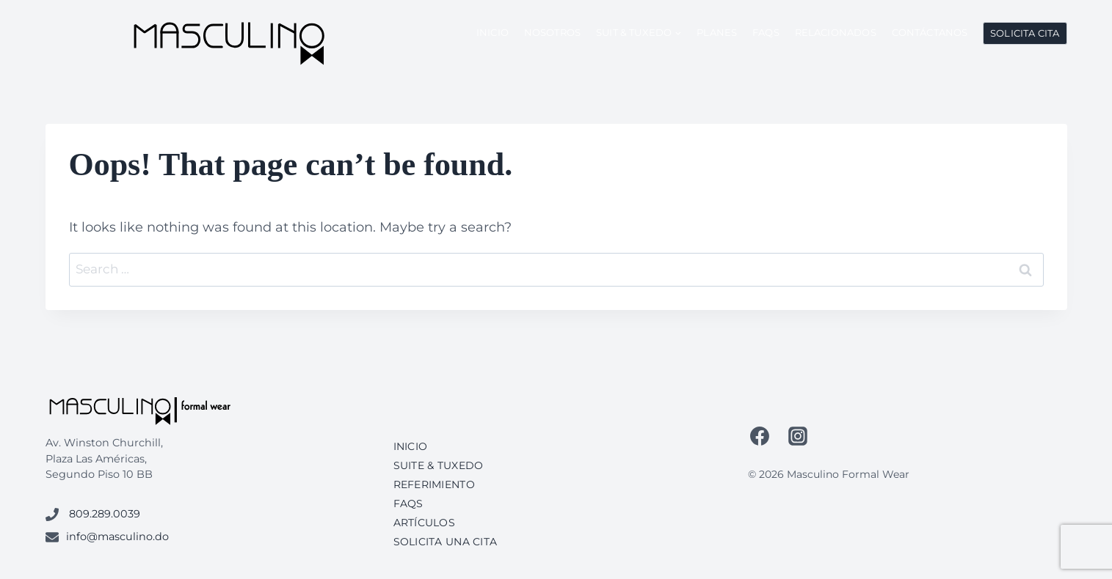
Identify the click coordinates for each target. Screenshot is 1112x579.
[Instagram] (798, 436)
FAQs (766, 32)
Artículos (424, 522)
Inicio (492, 32)
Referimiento (434, 484)
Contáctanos (930, 32)
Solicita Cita (1024, 33)
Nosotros (552, 32)
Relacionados (835, 32)
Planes (717, 32)
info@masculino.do (117, 536)
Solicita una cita (445, 541)
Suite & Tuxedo (438, 465)
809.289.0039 (104, 513)
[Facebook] (760, 436)
